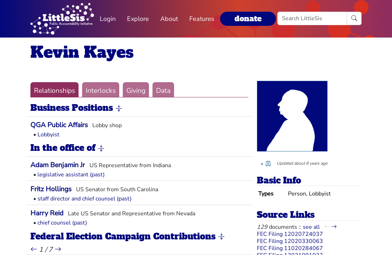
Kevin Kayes (82, 52)
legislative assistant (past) (71, 174)
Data (163, 90)
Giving (135, 90)
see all (311, 227)
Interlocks (101, 90)
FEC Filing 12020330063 (290, 241)
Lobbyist (48, 134)
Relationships (54, 90)
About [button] (169, 19)
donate (248, 18)
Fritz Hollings (50, 189)
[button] (118, 108)
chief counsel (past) (62, 223)
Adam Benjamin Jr (57, 165)
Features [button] (201, 19)
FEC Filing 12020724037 (290, 234)
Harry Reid (46, 213)
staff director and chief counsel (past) (85, 199)
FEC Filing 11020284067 (290, 248)
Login (108, 19)
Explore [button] (138, 19)
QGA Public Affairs (59, 125)
